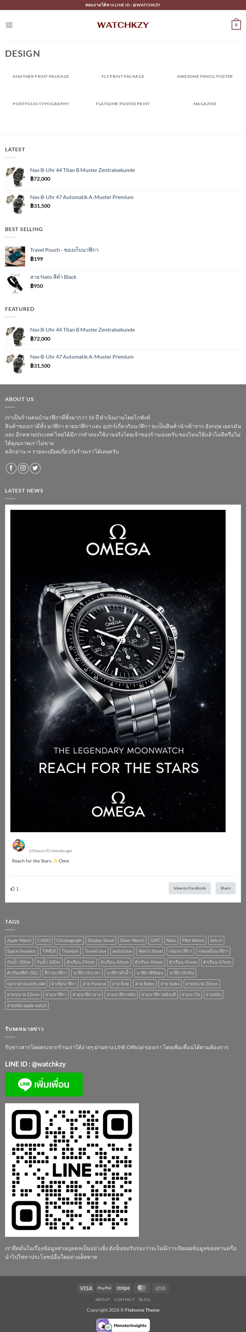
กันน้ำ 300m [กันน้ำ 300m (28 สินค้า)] (19, 962)
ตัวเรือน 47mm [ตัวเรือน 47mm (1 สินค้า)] (217, 962)
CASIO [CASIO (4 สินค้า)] (44, 940)
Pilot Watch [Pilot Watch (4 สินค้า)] (193, 940)
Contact (124, 1299)
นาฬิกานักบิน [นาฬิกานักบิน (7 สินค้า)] (181, 972)
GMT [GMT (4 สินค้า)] (155, 940)
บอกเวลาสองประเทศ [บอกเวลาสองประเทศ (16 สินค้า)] (26, 983)
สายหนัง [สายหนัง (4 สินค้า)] (213, 994)
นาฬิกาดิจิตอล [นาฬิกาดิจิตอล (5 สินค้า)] (150, 972)
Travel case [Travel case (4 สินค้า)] (95, 951)
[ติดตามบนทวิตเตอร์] (35, 468)
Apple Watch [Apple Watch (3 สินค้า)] (19, 940)
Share (226, 888)
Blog (145, 1299)
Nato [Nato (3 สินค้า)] (171, 940)
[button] (9, 25)
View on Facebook (190, 888)
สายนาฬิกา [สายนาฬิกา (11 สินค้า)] (56, 994)
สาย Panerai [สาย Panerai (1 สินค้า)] (94, 983)
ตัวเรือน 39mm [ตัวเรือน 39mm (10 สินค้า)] (81, 962)
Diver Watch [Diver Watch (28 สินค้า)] (132, 940)
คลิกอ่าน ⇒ (49, 451)
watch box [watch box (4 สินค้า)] (122, 951)
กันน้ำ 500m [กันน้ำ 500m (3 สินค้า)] (49, 962)
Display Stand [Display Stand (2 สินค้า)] (101, 940)
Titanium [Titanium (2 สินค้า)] (70, 951)
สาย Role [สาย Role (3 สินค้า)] (120, 983)
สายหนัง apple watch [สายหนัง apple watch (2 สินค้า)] (27, 1005)
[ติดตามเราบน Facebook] (11, 468)
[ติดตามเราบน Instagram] (23, 468)
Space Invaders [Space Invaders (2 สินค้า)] (21, 951)
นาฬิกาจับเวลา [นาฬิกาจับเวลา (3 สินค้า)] (87, 972)
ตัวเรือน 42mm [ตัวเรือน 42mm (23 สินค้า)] (115, 962)
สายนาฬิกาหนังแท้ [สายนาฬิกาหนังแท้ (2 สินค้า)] (159, 994)
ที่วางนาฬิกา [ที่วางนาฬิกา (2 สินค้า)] (56, 972)
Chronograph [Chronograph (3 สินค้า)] (69, 940)
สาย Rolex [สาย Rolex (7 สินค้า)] (145, 983)
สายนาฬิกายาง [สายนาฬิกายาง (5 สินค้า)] (87, 994)
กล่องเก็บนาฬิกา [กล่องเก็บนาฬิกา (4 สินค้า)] (213, 951)
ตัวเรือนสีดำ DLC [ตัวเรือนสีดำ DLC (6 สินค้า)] (22, 972)
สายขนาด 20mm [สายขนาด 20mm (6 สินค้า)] (202, 983)
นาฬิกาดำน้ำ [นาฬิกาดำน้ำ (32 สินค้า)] (119, 972)
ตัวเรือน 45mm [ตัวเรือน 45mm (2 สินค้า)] (183, 962)
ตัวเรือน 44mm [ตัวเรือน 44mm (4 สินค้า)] (149, 962)
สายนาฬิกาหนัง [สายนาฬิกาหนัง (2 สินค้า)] (121, 994)
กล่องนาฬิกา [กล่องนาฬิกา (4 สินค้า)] (180, 951)
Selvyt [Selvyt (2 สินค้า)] (216, 940)
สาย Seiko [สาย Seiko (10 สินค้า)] (170, 983)
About (102, 1299)
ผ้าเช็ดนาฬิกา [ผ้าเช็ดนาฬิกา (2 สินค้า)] (64, 983)
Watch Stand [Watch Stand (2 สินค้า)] (150, 951)
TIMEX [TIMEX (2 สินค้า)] (49, 951)
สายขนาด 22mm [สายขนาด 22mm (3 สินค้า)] (23, 994)
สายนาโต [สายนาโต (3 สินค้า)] (191, 994)
